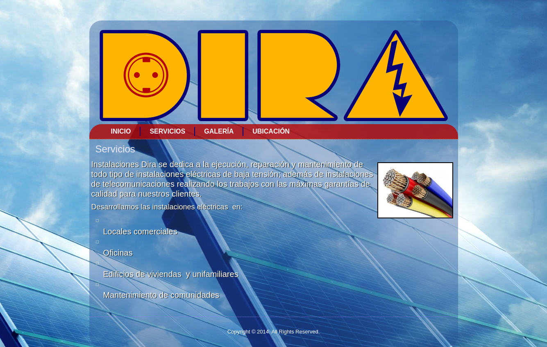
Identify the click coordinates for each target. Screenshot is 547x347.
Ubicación (271, 131)
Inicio (121, 131)
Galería (219, 131)
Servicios (167, 131)
